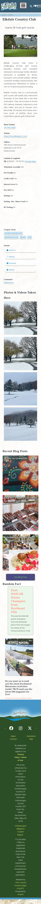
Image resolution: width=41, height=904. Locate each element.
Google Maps (30, 161)
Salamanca (9, 282)
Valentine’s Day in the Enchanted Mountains (18, 539)
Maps (13, 736)
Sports (23, 237)
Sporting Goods (11, 237)
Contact (13, 739)
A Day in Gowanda (15, 458)
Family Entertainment (13, 233)
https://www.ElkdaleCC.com (15, 136)
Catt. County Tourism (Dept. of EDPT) (20, 885)
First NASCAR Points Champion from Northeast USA (18, 601)
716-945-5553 (9, 127)
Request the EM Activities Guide (18, 698)
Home (3, 15)
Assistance (31, 736)
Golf (29, 237)
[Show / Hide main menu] (23, 5)
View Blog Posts (20, 577)
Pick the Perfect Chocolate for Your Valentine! (20, 499)
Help (31, 739)
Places (10, 15)
